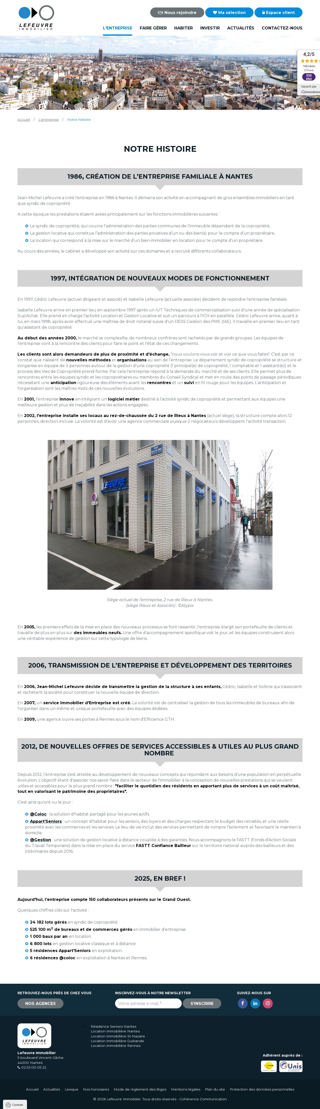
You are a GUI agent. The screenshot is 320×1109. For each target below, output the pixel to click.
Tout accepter (34, 1103)
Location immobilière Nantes (115, 1031)
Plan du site (215, 1089)
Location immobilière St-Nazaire (118, 1036)
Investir (210, 28)
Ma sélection (229, 12)
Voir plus (309, 76)
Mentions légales (185, 1089)
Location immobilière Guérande (117, 1041)
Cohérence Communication (203, 1099)
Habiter (183, 28)
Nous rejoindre (177, 12)
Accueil (24, 120)
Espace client (278, 12)
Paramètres (97, 1103)
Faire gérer (153, 28)
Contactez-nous (282, 28)
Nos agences (40, 1003)
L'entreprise (117, 28)
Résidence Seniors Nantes (113, 1026)
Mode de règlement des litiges (140, 1089)
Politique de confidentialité (29, 1091)
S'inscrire (202, 1003)
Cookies (17, 1041)
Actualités (240, 28)
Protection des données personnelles (262, 1089)
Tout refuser (66, 1103)
